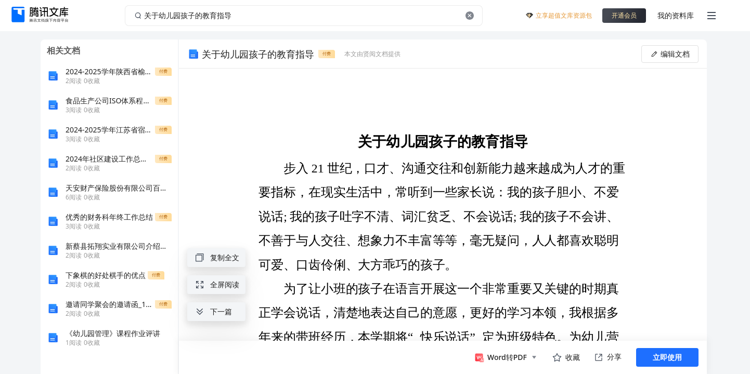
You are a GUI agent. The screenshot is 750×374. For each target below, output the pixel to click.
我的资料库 (675, 15)
